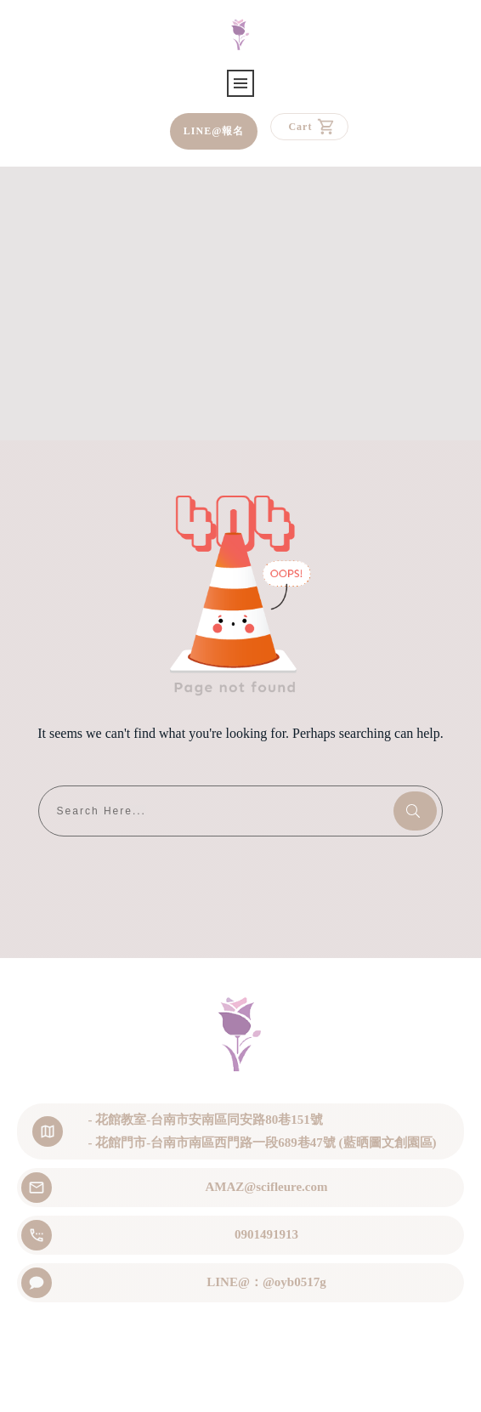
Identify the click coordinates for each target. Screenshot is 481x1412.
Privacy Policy (322, 1385)
